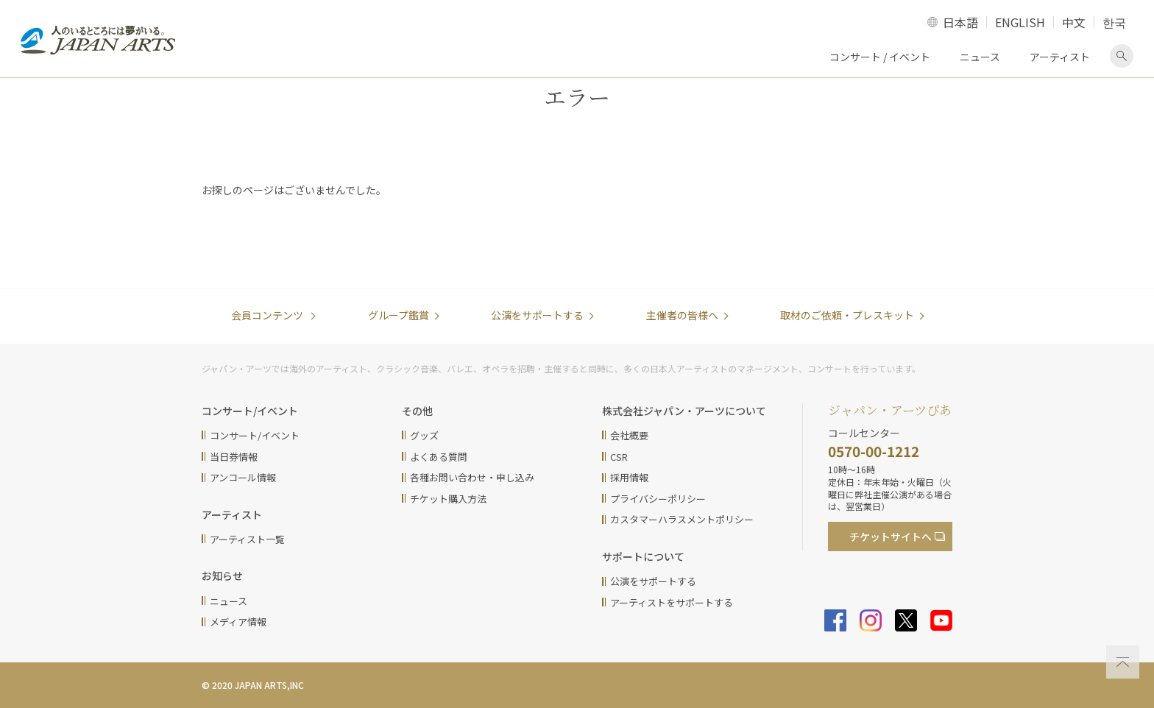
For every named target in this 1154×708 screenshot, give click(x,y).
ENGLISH (1020, 22)
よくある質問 (438, 457)
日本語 (960, 22)
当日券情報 (234, 457)
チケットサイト (890, 536)
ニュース (980, 56)
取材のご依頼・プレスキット (847, 315)
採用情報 (629, 477)
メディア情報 (238, 622)
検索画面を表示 (1121, 56)
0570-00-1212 (873, 451)
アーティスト (1060, 56)
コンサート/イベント (255, 435)
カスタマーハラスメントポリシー (682, 519)
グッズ (424, 435)
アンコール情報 (243, 477)
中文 (1074, 22)
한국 (1114, 22)
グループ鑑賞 (398, 315)
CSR (619, 457)
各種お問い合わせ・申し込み (472, 477)
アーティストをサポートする (671, 602)
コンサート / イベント (879, 56)
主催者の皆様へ (682, 315)
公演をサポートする (537, 315)
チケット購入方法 (448, 499)
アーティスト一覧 (247, 539)
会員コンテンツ (268, 315)
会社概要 (629, 435)
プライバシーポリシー (658, 499)
